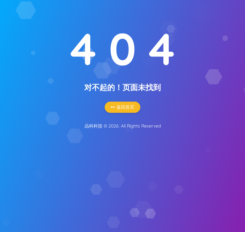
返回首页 (122, 107)
